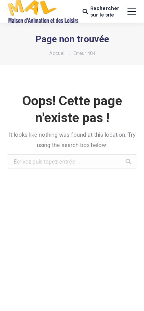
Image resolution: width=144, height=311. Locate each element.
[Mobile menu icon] (131, 11)
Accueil (57, 53)
